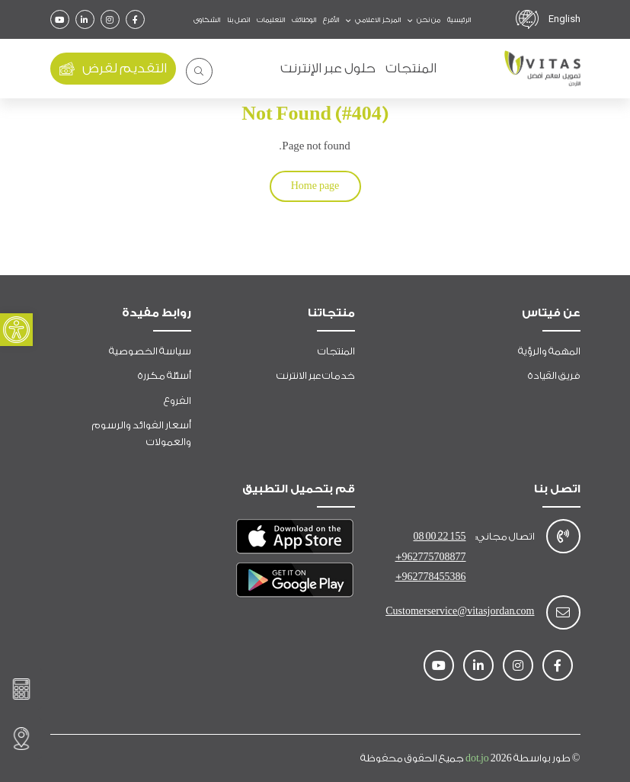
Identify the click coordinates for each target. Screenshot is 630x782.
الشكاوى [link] (206, 20)
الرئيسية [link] (459, 20)
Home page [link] (315, 185)
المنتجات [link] (411, 68)
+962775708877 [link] (430, 556)
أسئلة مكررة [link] (164, 375)
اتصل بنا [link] (238, 20)
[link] (16, 329)
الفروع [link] (177, 400)
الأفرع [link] (331, 20)
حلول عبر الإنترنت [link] (328, 68)
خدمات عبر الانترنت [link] (316, 375)
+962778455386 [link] (430, 576)
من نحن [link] (427, 20)
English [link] (564, 18)
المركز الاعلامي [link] (377, 20)
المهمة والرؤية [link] (549, 351)
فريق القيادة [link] (554, 375)
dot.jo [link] (489, 758)
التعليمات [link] (271, 20)
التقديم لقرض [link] (113, 68)
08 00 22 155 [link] (440, 536)
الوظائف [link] (304, 20)
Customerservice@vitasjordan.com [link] (459, 611)
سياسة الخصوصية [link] (150, 351)
